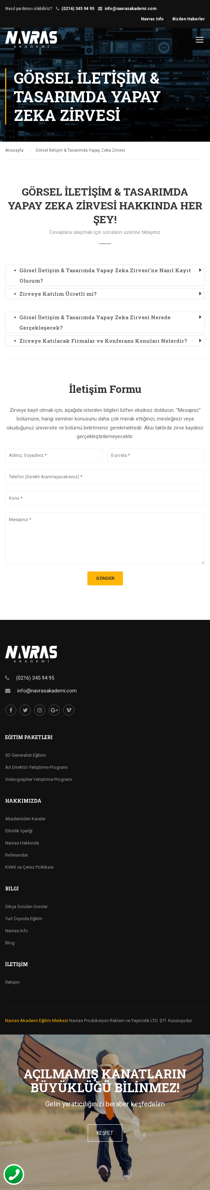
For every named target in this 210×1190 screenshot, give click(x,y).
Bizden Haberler (188, 19)
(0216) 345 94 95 (77, 8)
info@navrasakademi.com (130, 8)
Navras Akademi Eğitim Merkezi (36, 1020)
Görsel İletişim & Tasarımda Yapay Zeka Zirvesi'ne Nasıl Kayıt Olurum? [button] (105, 275)
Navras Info (152, 19)
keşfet (105, 1133)
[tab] (105, 275)
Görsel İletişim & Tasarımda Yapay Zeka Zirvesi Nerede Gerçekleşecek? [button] (95, 322)
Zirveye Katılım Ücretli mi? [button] (58, 293)
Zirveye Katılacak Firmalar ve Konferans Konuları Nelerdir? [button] (103, 340)
